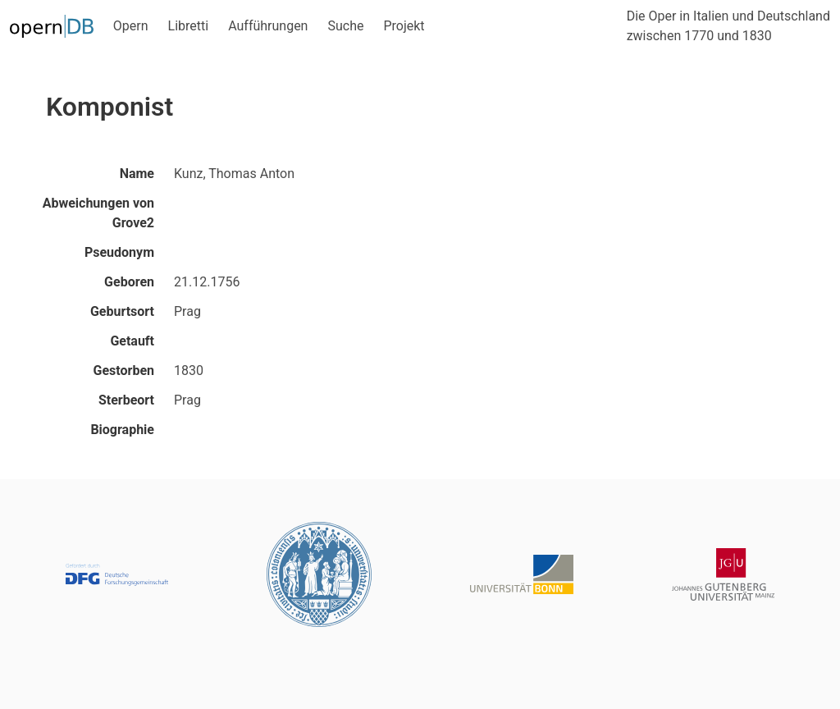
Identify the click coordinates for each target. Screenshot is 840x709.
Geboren (129, 282)
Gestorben (124, 370)
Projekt (403, 26)
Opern (130, 26)
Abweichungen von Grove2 (98, 213)
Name (137, 173)
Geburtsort (122, 311)
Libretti (188, 26)
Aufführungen (268, 26)
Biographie (122, 429)
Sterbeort (126, 400)
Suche (345, 26)
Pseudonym (119, 252)
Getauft (132, 341)
